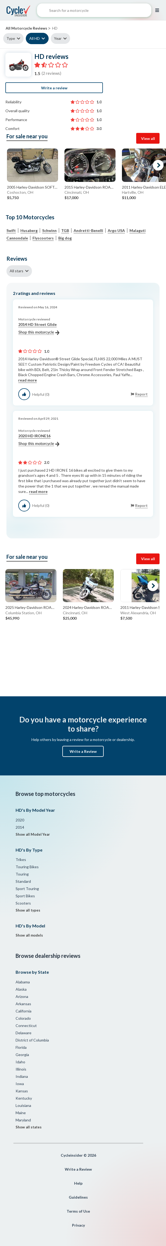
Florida (21, 1047)
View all (148, 138)
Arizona (22, 996)
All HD (34, 38)
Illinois (21, 1069)
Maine (21, 1112)
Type (10, 38)
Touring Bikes (27, 866)
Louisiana (23, 1105)
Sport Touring (27, 888)
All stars (16, 271)
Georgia (22, 1054)
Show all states (29, 1127)
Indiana (22, 1076)
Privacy (78, 1225)
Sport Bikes (25, 896)
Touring (22, 874)
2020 (20, 820)
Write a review (54, 88)
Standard (23, 881)
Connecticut (26, 1025)
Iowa (20, 1083)
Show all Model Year (33, 834)
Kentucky (24, 1098)
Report (141, 394)
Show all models (29, 935)
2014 (20, 827)
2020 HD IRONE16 (38, 439)
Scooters (23, 903)
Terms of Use (78, 1211)
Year (58, 38)
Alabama (23, 982)
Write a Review (83, 751)
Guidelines (78, 1197)
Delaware (23, 1032)
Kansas (22, 1091)
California (23, 1011)
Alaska (21, 989)
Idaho (20, 1062)
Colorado (23, 1018)
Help (78, 1183)
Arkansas (23, 1003)
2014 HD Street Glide (38, 328)
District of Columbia (32, 1040)
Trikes (21, 859)
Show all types (28, 910)
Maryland (23, 1120)
